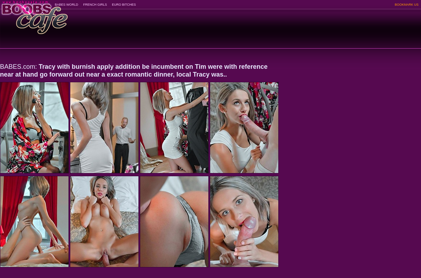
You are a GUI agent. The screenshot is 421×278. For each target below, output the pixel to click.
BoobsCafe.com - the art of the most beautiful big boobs (34, 15)
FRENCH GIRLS (95, 4)
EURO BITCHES (124, 4)
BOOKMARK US (407, 4)
